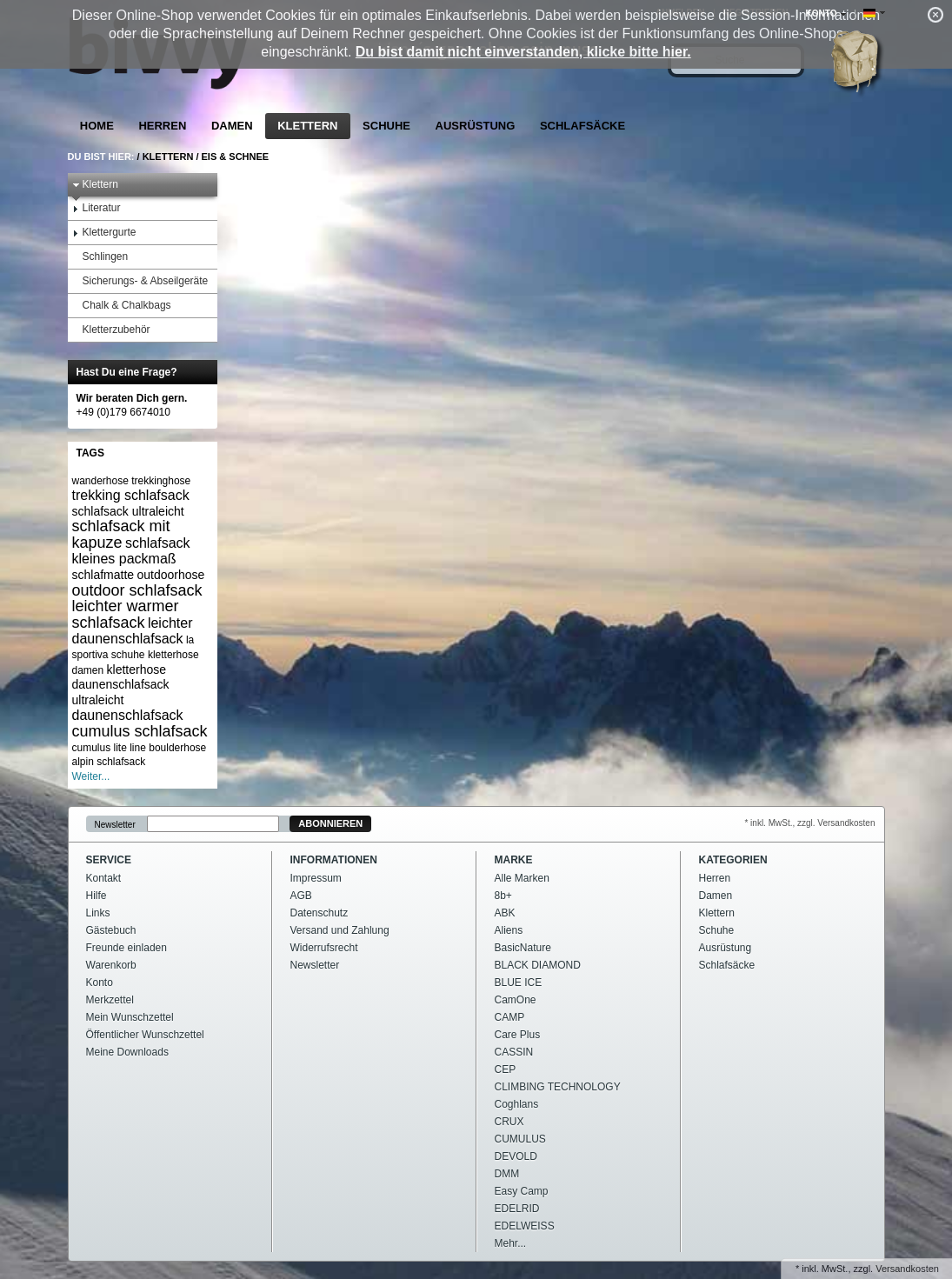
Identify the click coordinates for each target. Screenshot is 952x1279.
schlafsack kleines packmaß (131, 551)
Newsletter (115, 824)
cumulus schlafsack (140, 731)
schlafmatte (103, 575)
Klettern (307, 125)
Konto (99, 982)
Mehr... (511, 1243)
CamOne (515, 1000)
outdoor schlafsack (137, 590)
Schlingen (100, 256)
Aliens (509, 930)
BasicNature (523, 948)
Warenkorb (111, 965)
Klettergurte (104, 232)
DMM (507, 1174)
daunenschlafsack (127, 715)
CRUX (509, 1122)
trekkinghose (160, 481)
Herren (162, 125)
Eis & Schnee (236, 156)
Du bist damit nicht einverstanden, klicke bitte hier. (523, 51)
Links (98, 913)
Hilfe (96, 895)
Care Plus (518, 1035)
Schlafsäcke (582, 125)
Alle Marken (522, 878)
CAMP (510, 1017)
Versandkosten (907, 1268)
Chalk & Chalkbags (121, 305)
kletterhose (136, 669)
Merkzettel (110, 1000)
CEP (505, 1069)
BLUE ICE (519, 982)
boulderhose (177, 748)
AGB (301, 895)
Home (97, 125)
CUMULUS (520, 1139)
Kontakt (104, 878)
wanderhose (100, 481)
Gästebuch (111, 930)
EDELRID (517, 1208)
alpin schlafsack (109, 762)
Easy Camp (522, 1191)
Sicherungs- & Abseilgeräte (140, 281)
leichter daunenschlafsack (132, 631)
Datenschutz (319, 913)
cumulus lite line (109, 748)
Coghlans (517, 1104)
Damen (232, 125)
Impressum (316, 878)
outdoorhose (170, 575)
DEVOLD (516, 1156)
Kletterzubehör (111, 329)
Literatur (96, 208)
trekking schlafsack (131, 495)
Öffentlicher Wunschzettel (145, 1035)
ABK (505, 913)
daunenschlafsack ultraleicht (121, 692)
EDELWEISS (525, 1226)
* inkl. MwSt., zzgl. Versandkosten (809, 823)
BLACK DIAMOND (538, 965)
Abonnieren (330, 823)
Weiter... (91, 776)
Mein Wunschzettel (130, 1017)
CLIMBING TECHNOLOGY (558, 1087)
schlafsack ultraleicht (128, 511)
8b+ (503, 895)
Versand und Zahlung (339, 930)
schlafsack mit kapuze (121, 534)
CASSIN (514, 1052)
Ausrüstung (476, 125)
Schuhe (386, 125)
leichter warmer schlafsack (125, 614)
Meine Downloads (127, 1052)
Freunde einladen (126, 948)
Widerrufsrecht (324, 948)
